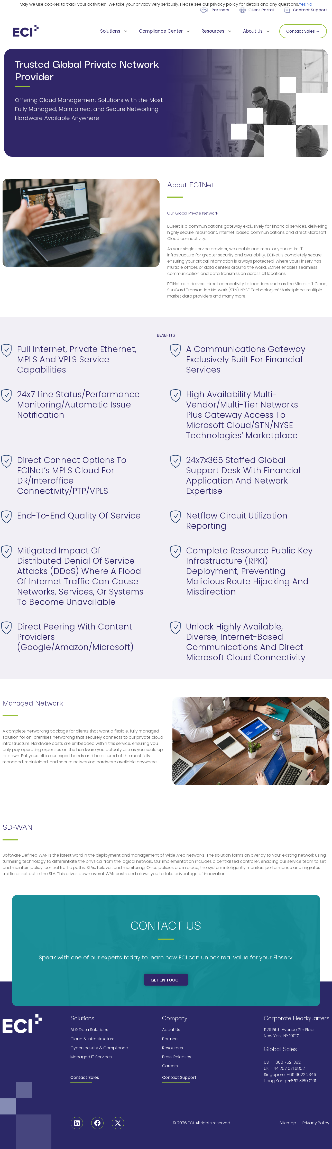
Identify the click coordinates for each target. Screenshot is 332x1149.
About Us (171, 1030)
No (309, 4)
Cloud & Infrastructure (92, 1039)
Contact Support (310, 10)
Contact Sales (84, 1077)
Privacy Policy (315, 1123)
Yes (302, 4)
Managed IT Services (91, 1057)
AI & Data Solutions (89, 1030)
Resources (172, 1048)
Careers (170, 1066)
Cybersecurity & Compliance (99, 1048)
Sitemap (288, 1123)
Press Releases (176, 1057)
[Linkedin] (77, 1123)
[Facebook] (97, 1123)
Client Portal (261, 10)
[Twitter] (118, 1123)
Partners (220, 10)
